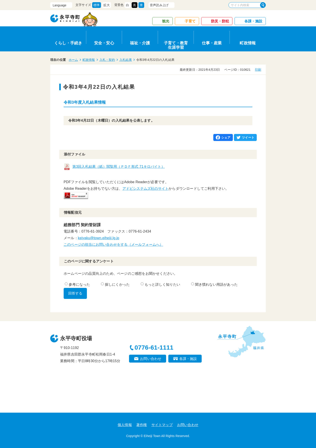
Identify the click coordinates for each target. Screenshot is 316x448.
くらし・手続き (68, 43)
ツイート (248, 137)
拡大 (106, 5)
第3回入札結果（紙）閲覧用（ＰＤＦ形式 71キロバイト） (118, 166)
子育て (190, 21)
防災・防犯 (220, 21)
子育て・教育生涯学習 (176, 44)
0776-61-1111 (154, 347)
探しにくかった (115, 284)
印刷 (258, 69)
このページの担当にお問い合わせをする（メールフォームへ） (113, 244)
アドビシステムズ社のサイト (145, 188)
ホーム (73, 59)
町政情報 (248, 43)
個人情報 (125, 425)
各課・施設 (253, 21)
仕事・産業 (212, 43)
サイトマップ (162, 425)
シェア (226, 137)
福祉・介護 (140, 43)
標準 (96, 5)
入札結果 (125, 59)
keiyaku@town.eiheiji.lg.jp (98, 238)
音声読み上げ (159, 5)
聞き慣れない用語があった (214, 284)
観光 (165, 21)
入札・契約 (107, 59)
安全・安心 (104, 43)
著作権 (141, 425)
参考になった (77, 284)
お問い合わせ (150, 359)
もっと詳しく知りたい (160, 284)
